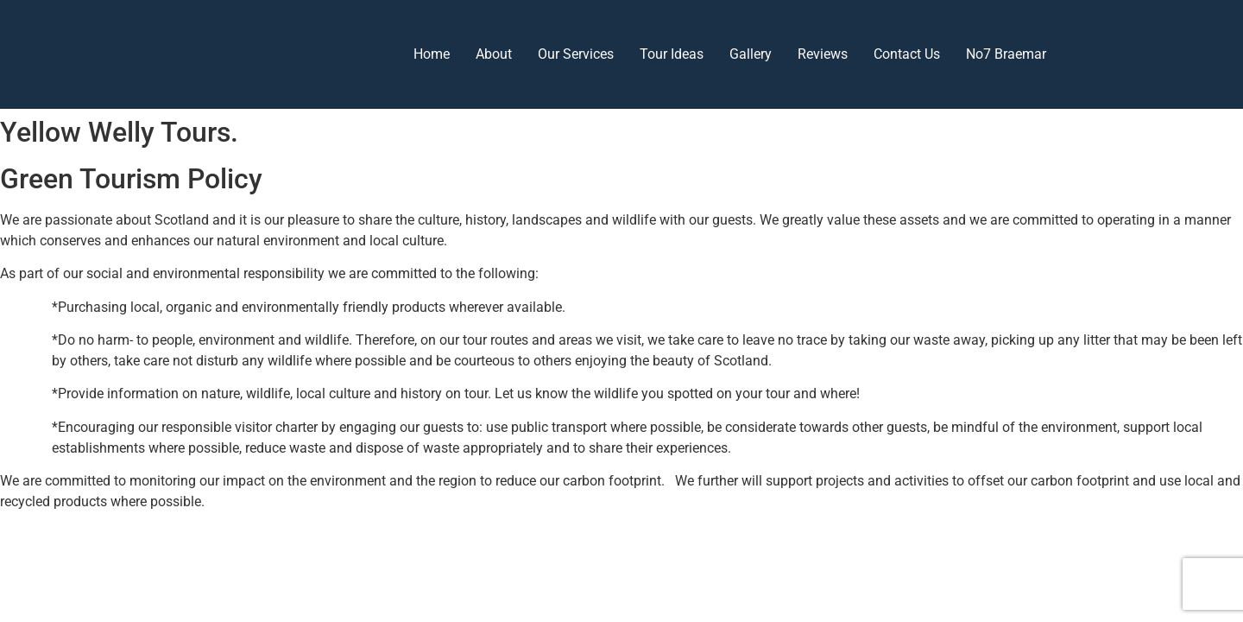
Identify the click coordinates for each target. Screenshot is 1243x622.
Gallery (750, 54)
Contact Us (907, 54)
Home (431, 54)
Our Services (576, 54)
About (494, 54)
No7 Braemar (1006, 54)
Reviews (823, 54)
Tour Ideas (672, 54)
